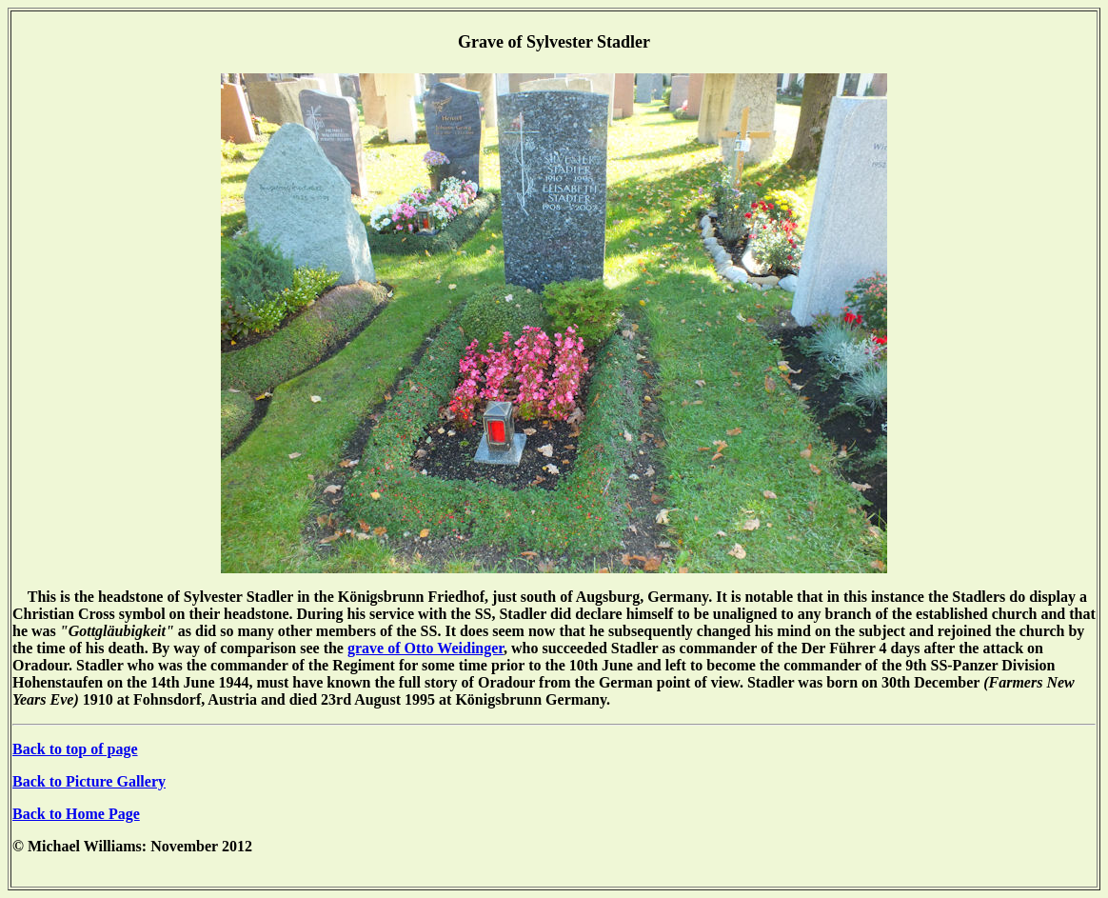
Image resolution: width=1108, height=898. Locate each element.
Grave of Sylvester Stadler (554, 41)
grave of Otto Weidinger (425, 648)
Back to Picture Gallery (89, 781)
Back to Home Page (76, 814)
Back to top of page (75, 749)
